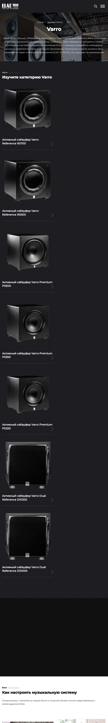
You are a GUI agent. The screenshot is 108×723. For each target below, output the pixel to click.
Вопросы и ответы (12, 687)
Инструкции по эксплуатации (18, 692)
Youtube (45, 713)
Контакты (7, 697)
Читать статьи (54, 562)
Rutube (63, 712)
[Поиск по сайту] (95, 6)
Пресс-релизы (10, 663)
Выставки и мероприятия (16, 668)
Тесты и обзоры (10, 673)
